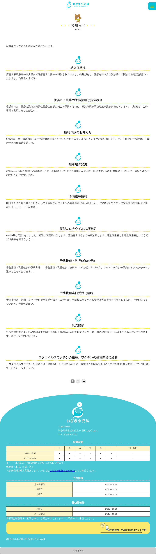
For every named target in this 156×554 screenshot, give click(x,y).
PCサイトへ (78, 550)
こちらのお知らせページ (62, 470)
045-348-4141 (70, 434)
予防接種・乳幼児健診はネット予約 (123, 530)
